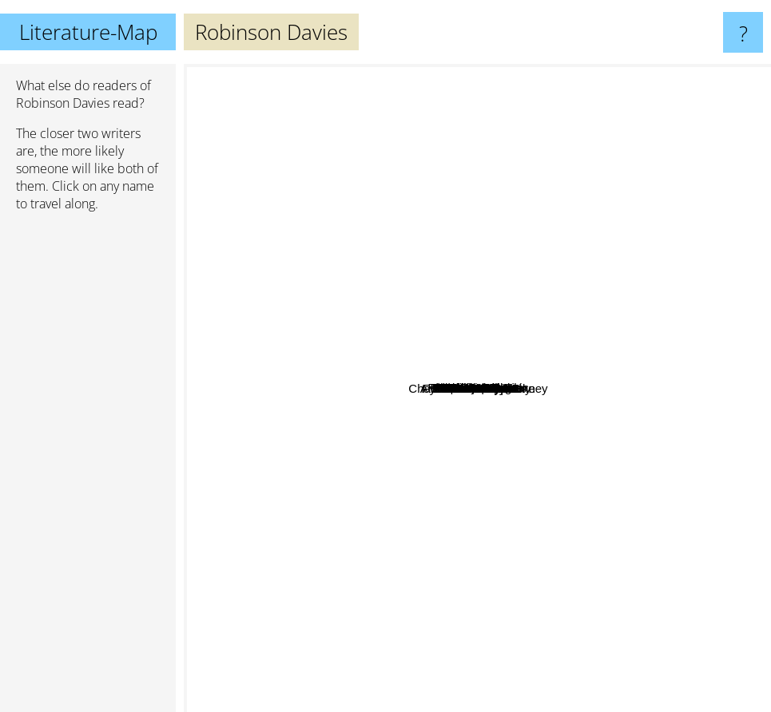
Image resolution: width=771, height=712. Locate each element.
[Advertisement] (88, 468)
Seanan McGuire (512, 568)
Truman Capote (443, 185)
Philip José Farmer (601, 375)
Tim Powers (420, 300)
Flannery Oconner (497, 365)
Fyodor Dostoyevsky (314, 467)
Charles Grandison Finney (502, 383)
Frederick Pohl (566, 340)
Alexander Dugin (464, 347)
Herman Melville (367, 570)
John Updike (330, 360)
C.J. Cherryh (644, 406)
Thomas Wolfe (504, 507)
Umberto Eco (374, 74)
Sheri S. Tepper (440, 418)
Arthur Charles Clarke (534, 621)
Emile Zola (596, 317)
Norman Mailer (505, 493)
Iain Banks (700, 507)
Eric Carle (308, 448)
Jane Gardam (438, 487)
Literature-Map (88, 32)
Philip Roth (615, 268)
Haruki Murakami (254, 150)
